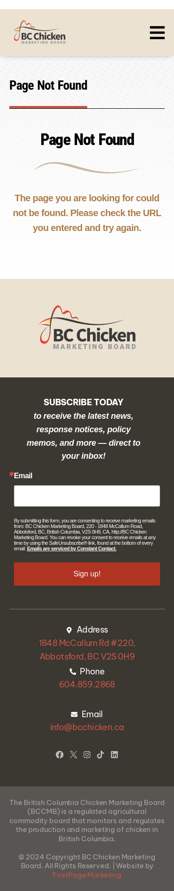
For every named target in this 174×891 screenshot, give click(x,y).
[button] (157, 33)
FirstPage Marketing (86, 875)
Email (23, 476)
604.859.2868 (87, 684)
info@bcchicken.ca (87, 727)
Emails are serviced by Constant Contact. (71, 548)
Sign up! (87, 574)
